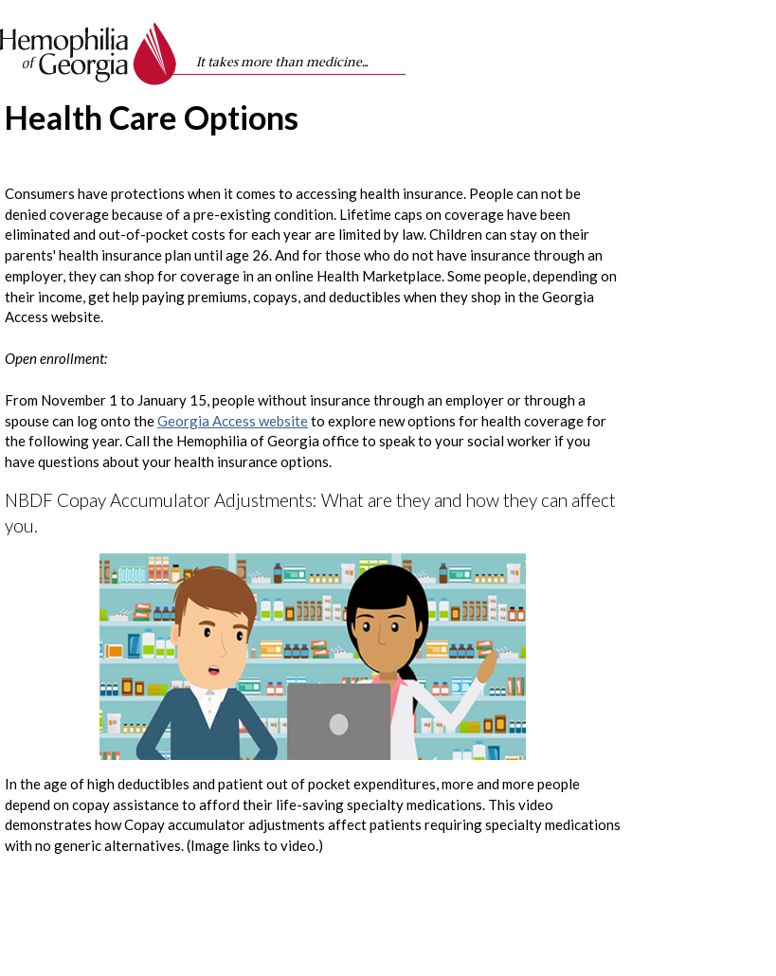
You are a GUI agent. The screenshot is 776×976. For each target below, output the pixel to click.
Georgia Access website (232, 420)
